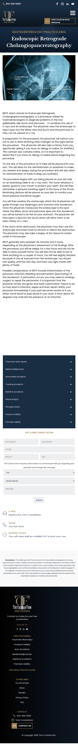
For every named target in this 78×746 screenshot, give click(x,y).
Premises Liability (22, 664)
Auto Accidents (22, 649)
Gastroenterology (27, 32)
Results (22, 692)
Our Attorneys (22, 683)
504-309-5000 (16, 526)
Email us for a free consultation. (25, 515)
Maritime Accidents (22, 659)
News (22, 687)
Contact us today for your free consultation (22, 618)
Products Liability (22, 644)
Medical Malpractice (22, 654)
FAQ (22, 702)
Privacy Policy (22, 697)
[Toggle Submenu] (70, 361)
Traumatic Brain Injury (22, 639)
